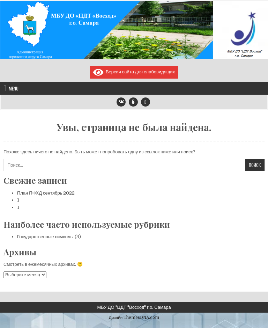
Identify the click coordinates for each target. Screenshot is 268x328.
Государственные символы (45, 236)
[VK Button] (121, 102)
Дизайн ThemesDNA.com (134, 317)
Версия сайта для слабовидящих (134, 71)
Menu (13, 88)
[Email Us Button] (145, 102)
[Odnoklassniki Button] (133, 102)
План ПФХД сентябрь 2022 (46, 193)
